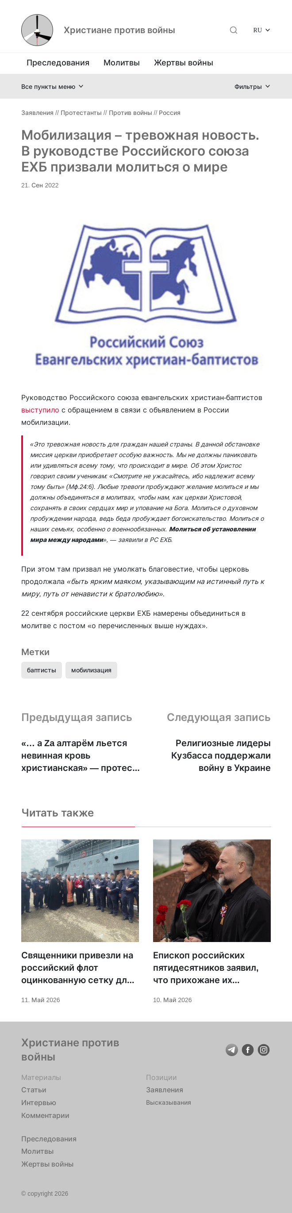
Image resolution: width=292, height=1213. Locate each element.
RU (258, 30)
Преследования (58, 62)
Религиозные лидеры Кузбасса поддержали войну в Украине (221, 755)
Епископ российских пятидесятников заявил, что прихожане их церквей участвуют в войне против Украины (206, 968)
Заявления (37, 112)
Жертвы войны (183, 62)
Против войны (130, 112)
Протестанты (81, 112)
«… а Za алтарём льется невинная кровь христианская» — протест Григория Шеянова (79, 756)
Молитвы (122, 62)
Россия (170, 112)
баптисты (41, 670)
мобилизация (91, 670)
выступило (40, 409)
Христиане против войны (119, 30)
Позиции (161, 1077)
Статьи (33, 1089)
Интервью (38, 1102)
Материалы (41, 1077)
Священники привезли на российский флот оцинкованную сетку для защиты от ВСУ (77, 968)
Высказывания (168, 1102)
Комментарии (45, 1115)
